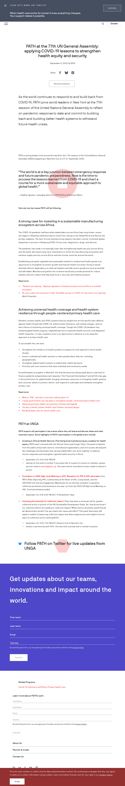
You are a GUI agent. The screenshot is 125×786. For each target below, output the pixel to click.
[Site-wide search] (103, 24)
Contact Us (18, 756)
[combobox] (62, 643)
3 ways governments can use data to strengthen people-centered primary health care (61, 401)
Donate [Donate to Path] (114, 23)
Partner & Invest (21, 750)
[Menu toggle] (6, 22)
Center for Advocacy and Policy (33, 687)
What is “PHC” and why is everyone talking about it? (45, 397)
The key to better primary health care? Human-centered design (50, 407)
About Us (17, 743)
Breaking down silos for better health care (41, 410)
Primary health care (56, 687)
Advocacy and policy (62, 84)
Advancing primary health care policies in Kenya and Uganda (49, 404)
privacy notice (105, 775)
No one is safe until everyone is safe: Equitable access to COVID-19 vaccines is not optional (63, 293)
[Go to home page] (14, 24)
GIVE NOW (112, 8)
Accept (17, 781)
